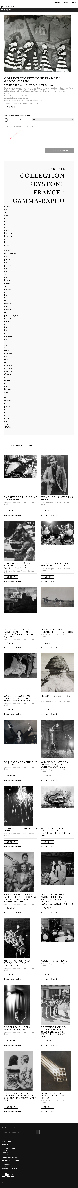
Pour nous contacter (10, 1161)
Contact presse (8, 1167)
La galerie (6, 1165)
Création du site (7, 1183)
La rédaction (7, 1163)
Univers (5, 1138)
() (70, 2)
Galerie (5, 1152)
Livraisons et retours (10, 1157)
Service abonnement (10, 1168)
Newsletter (8, 1128)
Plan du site (5, 1181)
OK (37, 1132)
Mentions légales (7, 1179)
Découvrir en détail (12, 515)
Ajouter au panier (59, 151)
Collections (6, 1141)
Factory (5, 1154)
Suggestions (6, 1145)
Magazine (6, 1150)
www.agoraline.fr (18, 1183)
